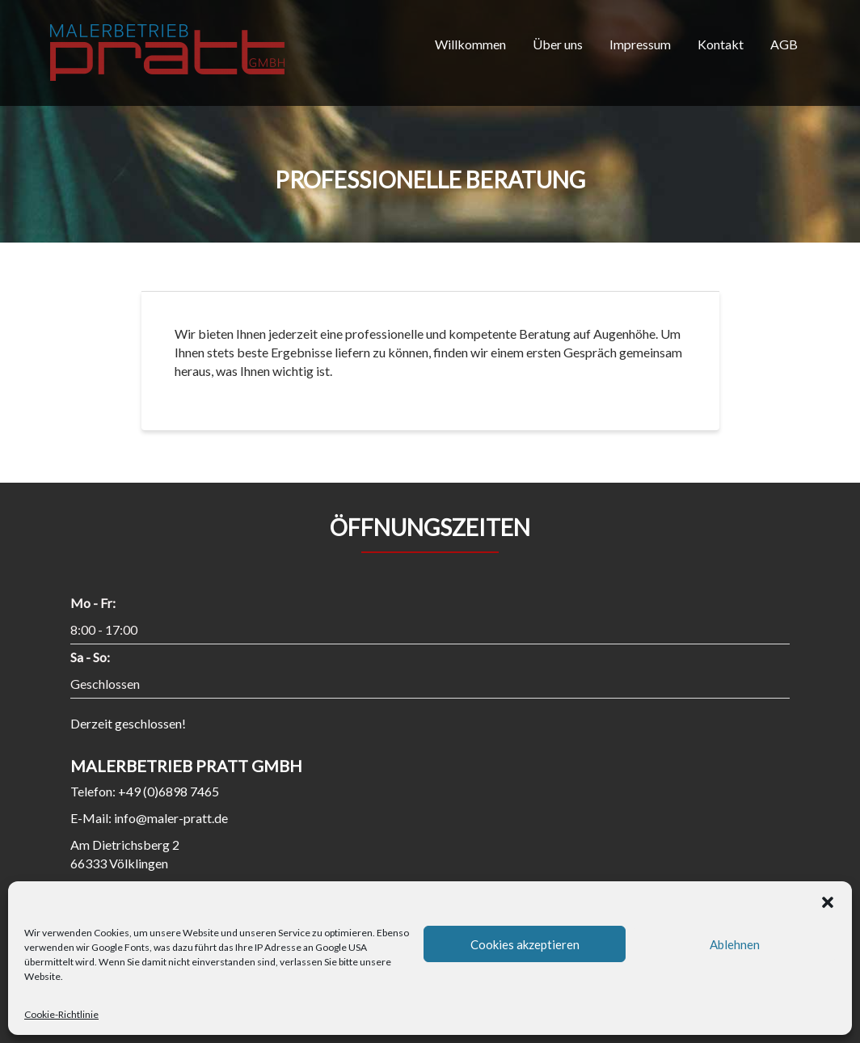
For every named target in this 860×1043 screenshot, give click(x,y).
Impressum (640, 44)
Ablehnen (735, 944)
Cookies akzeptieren (525, 944)
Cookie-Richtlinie (61, 1014)
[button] (828, 901)
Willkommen (470, 44)
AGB (784, 44)
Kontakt (721, 44)
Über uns (558, 44)
